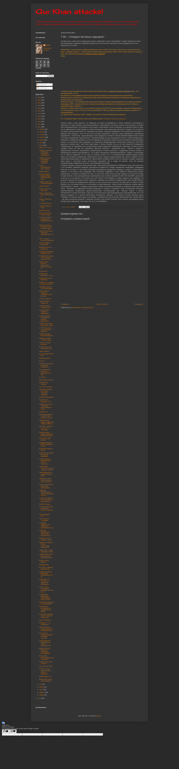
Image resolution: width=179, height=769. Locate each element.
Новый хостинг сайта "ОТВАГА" (45, 662)
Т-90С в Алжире (44, 186)
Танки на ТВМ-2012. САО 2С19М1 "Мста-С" (46, 194)
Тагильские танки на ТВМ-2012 (45, 279)
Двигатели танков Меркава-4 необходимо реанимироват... (45, 651)
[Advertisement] (116, 286)
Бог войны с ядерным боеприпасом (46, 568)
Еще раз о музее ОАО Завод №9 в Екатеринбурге (46, 486)
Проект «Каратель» (45, 620)
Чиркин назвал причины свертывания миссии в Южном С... (45, 265)
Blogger (98, 716)
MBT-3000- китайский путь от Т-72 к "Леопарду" (46, 428)
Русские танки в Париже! (44, 561)
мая (40, 684)
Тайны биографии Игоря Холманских (46, 334)
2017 (39, 113)
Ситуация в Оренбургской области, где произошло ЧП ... (45, 533)
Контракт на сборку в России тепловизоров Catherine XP (45, 545)
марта (41, 689)
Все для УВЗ (43, 271)
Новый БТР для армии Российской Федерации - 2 (46, 365)
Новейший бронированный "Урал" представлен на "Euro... (46, 493)
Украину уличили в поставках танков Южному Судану (45, 226)
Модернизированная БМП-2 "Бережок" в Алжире (46, 444)
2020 (39, 105)
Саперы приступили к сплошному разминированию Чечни (46, 406)
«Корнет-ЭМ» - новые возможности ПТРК (46, 551)
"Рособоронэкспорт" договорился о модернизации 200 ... (46, 220)
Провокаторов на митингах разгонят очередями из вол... (46, 628)
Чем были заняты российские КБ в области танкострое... (45, 461)
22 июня (41, 361)
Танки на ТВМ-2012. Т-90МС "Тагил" (45, 214)
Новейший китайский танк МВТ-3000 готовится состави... (46, 416)
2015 (39, 119)
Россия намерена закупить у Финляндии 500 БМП (45, 372)
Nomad (48, 45)
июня (41, 145)
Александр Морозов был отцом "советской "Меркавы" (45, 392)
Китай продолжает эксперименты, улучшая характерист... (45, 318)
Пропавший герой (44, 358)
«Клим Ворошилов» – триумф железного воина (46, 474)
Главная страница (102, 304)
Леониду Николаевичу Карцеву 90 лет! (46, 252)
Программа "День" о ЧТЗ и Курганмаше (46, 287)
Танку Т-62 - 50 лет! (45, 147)
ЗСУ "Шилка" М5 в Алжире (45, 439)
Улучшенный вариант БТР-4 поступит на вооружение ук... (46, 499)
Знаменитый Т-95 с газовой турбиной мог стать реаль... (45, 480)
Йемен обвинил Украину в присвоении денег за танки (45, 293)
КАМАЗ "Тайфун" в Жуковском (45, 243)
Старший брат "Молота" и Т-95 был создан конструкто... (46, 468)
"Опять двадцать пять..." (44, 515)
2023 (39, 97)
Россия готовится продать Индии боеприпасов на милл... (45, 176)
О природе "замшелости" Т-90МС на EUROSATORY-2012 (46, 525)
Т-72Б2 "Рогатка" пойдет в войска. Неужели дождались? (45, 671)
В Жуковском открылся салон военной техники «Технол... (46, 257)
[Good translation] (5, 731)
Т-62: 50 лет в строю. (45, 387)
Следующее (65, 304)
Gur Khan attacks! (69, 11)
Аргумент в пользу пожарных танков (45, 539)
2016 (39, 116)
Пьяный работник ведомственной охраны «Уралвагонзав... (45, 643)
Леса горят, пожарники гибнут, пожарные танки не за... (46, 615)
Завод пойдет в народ (46, 380)
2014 (39, 121)
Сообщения (41, 84)
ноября (41, 132)
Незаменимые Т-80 (45, 676)
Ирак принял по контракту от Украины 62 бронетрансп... (44, 582)
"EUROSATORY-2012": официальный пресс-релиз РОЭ (46, 556)
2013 (39, 124)
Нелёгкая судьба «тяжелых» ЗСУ (45, 306)
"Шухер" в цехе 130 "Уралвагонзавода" (46, 182)
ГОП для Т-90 (43, 412)
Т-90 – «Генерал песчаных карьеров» (46, 239)
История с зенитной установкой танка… (46, 347)
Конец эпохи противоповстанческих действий (46, 657)
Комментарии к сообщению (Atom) (82, 307)
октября (42, 134)
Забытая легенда (44, 504)
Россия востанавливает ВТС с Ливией (45, 167)
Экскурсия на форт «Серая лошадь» (45, 339)
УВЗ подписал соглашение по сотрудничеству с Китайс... (45, 609)
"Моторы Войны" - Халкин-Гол (44, 302)
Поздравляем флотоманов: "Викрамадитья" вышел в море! (45, 597)
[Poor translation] (13, 731)
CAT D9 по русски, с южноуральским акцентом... (45, 329)
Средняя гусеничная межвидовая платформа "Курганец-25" (45, 153)
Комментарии (42, 88)
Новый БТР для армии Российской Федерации (46, 454)
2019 (39, 108)
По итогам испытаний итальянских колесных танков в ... (46, 509)
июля (41, 143)
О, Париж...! (43, 377)
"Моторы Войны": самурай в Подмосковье (44, 311)
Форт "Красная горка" (46, 666)
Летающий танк (44, 565)
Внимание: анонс (44, 210)
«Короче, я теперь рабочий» (45, 343)
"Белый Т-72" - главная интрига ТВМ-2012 (46, 283)
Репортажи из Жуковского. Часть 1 (46, 274)
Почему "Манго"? (44, 171)
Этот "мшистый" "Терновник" (44, 519)
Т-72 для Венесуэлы (45, 203)
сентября (42, 137)
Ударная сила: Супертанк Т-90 (45, 400)
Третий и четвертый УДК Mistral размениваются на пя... (46, 574)
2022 (39, 100)
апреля (41, 687)
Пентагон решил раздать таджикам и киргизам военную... (46, 434)
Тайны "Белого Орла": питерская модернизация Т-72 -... (46, 233)
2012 (39, 127)
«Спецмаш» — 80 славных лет (44, 623)
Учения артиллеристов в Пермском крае (46, 603)
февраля (42, 692)
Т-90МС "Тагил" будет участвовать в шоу (46, 324)
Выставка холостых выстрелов (45, 248)
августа (42, 140)
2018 (39, 111)
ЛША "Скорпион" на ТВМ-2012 (45, 189)
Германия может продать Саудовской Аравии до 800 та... (46, 422)
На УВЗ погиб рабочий (46, 397)
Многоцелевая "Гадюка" (43, 383)
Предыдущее (138, 304)
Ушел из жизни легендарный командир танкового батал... (46, 589)
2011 (39, 698)
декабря (42, 129)
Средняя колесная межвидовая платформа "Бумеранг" (45, 160)
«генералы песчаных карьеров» (114, 119)
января (41, 695)
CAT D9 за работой (45, 299)
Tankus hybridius (44, 351)
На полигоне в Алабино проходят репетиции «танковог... (46, 635)
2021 (39, 103)
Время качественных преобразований (45, 680)
